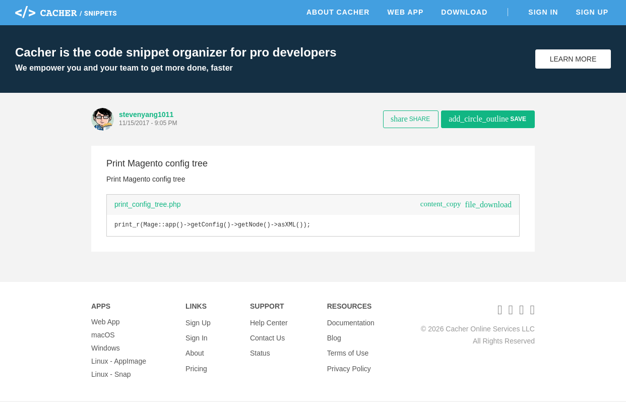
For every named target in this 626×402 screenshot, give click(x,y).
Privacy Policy (349, 362)
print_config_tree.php (147, 204)
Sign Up (592, 12)
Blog (334, 336)
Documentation (350, 323)
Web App (405, 12)
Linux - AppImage (118, 362)
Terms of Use (347, 349)
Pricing (196, 362)
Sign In (543, 12)
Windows (105, 349)
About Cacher (338, 12)
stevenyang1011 (146, 114)
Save (487, 118)
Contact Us (267, 336)
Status (260, 349)
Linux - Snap (111, 375)
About (194, 349)
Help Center (269, 323)
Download (464, 12)
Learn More (573, 59)
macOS (103, 336)
